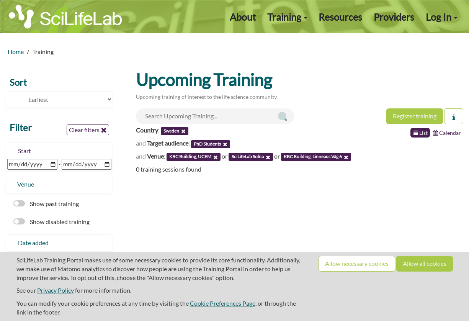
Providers (394, 17)
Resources (340, 17)
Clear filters (88, 130)
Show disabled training (51, 221)
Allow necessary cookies (357, 263)
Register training (414, 116)
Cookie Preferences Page (222, 303)
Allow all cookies (424, 263)
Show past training (46, 203)
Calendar (447, 132)
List (420, 132)
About (243, 17)
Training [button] (287, 17)
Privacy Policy (55, 290)
